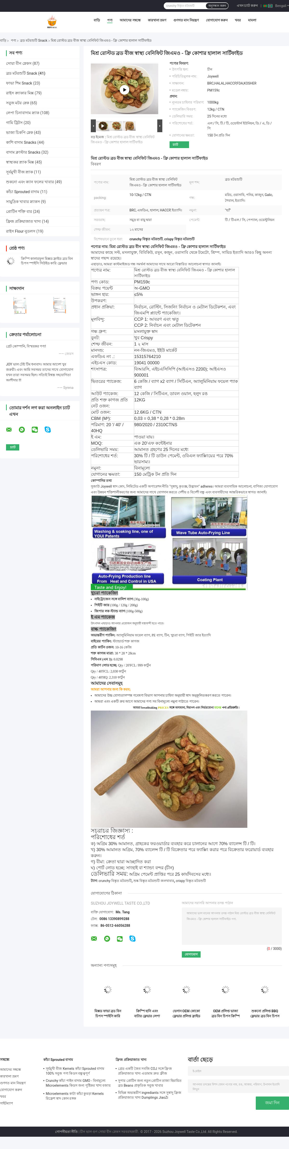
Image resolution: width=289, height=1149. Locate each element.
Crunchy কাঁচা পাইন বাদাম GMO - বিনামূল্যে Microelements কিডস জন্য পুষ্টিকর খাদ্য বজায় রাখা (78, 1084)
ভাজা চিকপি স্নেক (19, 132)
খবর (238, 20)
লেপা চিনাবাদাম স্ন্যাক (22, 113)
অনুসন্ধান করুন (217, 5)
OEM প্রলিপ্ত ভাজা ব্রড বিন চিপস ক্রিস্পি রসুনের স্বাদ (225, 1013)
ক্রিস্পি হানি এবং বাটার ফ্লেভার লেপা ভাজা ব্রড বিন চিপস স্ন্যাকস (146, 1013)
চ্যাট (175, 144)
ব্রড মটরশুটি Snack (33, 40)
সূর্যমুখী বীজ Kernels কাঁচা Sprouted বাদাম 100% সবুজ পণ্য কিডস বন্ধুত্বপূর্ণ (75, 1071)
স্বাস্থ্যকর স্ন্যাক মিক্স (20, 162)
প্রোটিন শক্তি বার (19, 211)
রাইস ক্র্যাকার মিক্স (20, 93)
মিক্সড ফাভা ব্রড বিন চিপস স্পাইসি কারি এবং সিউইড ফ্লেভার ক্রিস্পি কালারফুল (107, 1013)
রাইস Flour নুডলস (20, 231)
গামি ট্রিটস (14, 122)
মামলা (252, 20)
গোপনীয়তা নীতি (66, 1132)
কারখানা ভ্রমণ (157, 20)
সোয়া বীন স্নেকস (19, 63)
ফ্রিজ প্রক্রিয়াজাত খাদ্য (23, 221)
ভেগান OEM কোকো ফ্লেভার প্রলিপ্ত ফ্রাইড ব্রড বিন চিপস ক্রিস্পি (186, 1013)
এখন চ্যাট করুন (247, 5)
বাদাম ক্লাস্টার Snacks (23, 152)
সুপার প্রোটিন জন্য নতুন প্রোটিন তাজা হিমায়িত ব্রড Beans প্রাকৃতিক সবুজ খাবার (150, 1083)
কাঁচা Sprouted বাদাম (22, 191)
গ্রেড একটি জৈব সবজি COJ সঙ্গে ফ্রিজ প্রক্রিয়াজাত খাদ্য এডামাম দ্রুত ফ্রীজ (145, 1071)
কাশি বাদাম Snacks (21, 142)
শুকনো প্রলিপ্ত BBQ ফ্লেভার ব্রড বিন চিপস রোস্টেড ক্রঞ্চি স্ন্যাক (264, 1013)
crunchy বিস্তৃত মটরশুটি (115, 881)
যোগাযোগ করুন (217, 20)
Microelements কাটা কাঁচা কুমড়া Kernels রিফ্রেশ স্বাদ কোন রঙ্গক (75, 1096)
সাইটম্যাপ (6, 1103)
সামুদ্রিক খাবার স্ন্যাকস (23, 201)
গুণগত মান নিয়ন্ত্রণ (186, 20)
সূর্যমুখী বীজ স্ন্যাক (19, 172)
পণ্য (109, 20)
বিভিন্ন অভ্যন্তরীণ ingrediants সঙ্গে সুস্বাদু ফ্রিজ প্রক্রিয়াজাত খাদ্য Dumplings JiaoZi (149, 1095)
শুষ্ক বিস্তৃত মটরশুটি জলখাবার (153, 881)
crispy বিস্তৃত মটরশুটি (191, 881)
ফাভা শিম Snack (19, 83)
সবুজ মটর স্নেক (17, 103)
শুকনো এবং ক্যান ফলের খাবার (30, 182)
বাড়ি (97, 20)
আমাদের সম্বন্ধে (130, 20)
